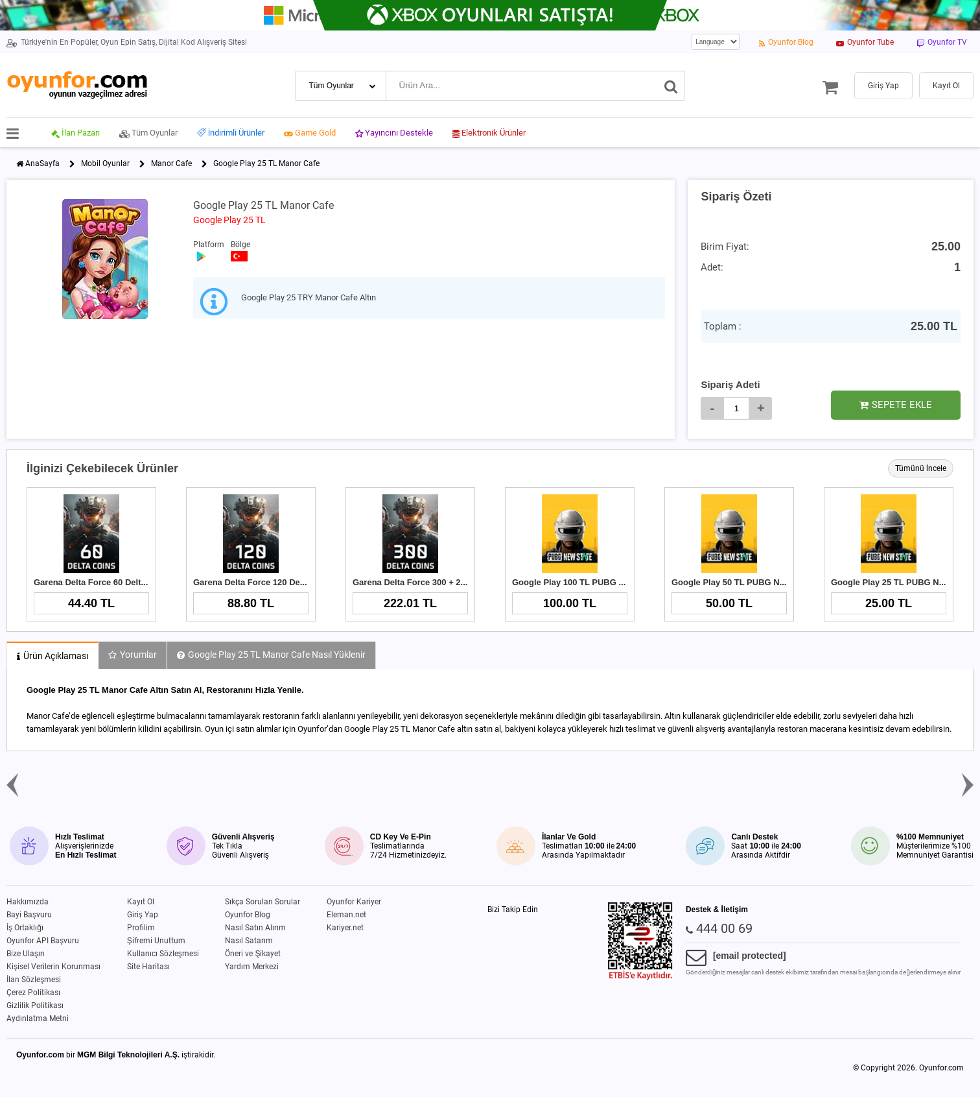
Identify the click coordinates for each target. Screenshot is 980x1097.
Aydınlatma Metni (37, 1018)
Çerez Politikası (33, 992)
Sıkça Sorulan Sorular (262, 901)
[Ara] (671, 86)
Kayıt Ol (140, 901)
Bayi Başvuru (29, 914)
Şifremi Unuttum (156, 940)
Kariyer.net (345, 927)
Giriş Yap (142, 914)
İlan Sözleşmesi (33, 979)
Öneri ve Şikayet (253, 953)
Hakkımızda (27, 901)
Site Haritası (148, 966)
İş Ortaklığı (24, 927)
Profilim (141, 927)
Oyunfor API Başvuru (42, 940)
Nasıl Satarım (249, 940)
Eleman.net (346, 914)
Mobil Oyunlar (105, 163)
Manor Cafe (171, 163)
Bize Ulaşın (25, 953)
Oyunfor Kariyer (354, 901)
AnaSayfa (42, 163)
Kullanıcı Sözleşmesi (163, 953)
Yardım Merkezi (252, 966)
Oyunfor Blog (247, 914)
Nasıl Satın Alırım (255, 927)
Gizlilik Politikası (35, 1005)
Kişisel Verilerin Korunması (53, 966)
